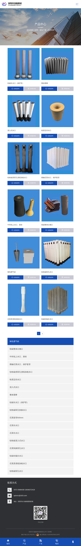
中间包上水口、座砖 (18, 357)
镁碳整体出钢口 (16, 349)
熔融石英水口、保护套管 (20, 364)
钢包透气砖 (14, 341)
